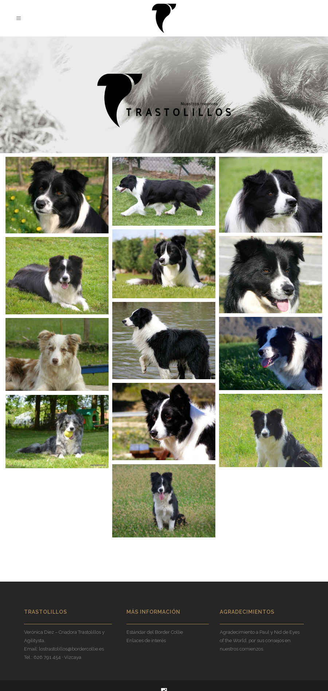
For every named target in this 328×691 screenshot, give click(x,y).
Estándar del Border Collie (154, 632)
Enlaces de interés (146, 640)
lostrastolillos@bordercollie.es (71, 649)
